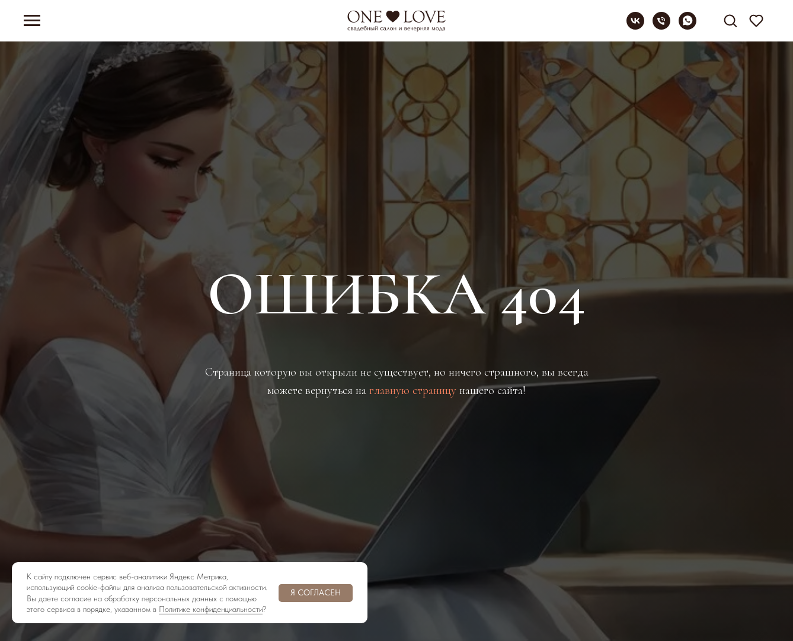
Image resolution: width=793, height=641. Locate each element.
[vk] (635, 26)
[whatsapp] (687, 26)
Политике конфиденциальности (211, 609)
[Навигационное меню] (32, 21)
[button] (730, 20)
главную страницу (412, 390)
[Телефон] (661, 26)
